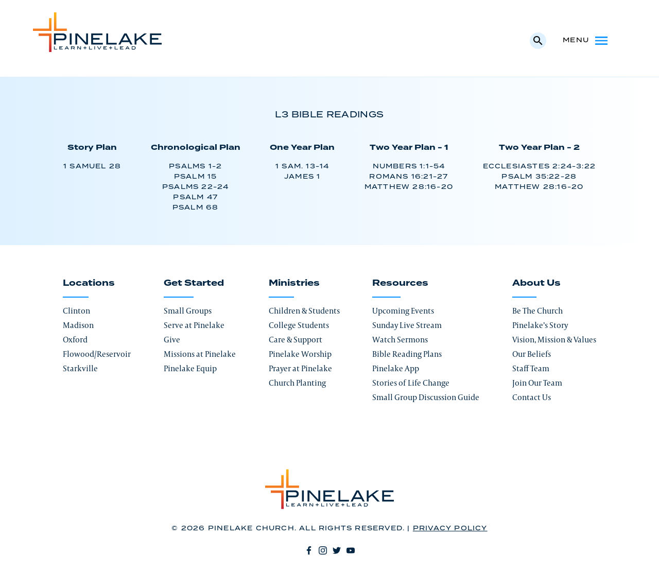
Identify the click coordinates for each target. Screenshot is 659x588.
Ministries (294, 283)
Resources (400, 283)
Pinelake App (395, 368)
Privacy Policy (450, 528)
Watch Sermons (400, 339)
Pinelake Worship (300, 354)
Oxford (75, 339)
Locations (89, 283)
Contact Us (531, 397)
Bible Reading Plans (407, 354)
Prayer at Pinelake (300, 368)
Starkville (80, 368)
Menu (586, 40)
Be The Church (537, 310)
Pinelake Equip (190, 368)
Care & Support (295, 339)
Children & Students (304, 310)
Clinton (76, 310)
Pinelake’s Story (540, 325)
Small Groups (188, 310)
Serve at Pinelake (194, 325)
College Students (299, 325)
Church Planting (297, 382)
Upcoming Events (403, 310)
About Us (536, 283)
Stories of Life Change (410, 382)
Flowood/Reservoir (97, 354)
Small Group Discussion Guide (425, 397)
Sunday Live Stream (407, 325)
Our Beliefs (531, 354)
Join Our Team (537, 382)
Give (172, 339)
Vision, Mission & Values (554, 339)
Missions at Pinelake (200, 354)
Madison (78, 325)
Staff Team (530, 368)
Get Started (194, 283)
